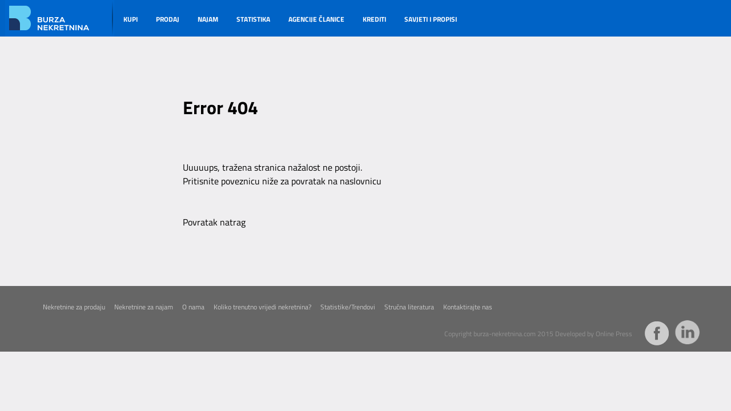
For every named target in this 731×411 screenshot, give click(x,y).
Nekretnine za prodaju (74, 307)
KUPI (130, 19)
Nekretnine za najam (143, 307)
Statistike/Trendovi (347, 307)
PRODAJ (167, 19)
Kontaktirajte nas (467, 307)
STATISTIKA (253, 19)
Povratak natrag (214, 222)
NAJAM (208, 19)
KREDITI (374, 19)
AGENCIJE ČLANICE (316, 19)
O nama (193, 307)
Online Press (614, 334)
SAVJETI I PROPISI (430, 19)
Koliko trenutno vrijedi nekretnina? (262, 307)
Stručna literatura (409, 307)
